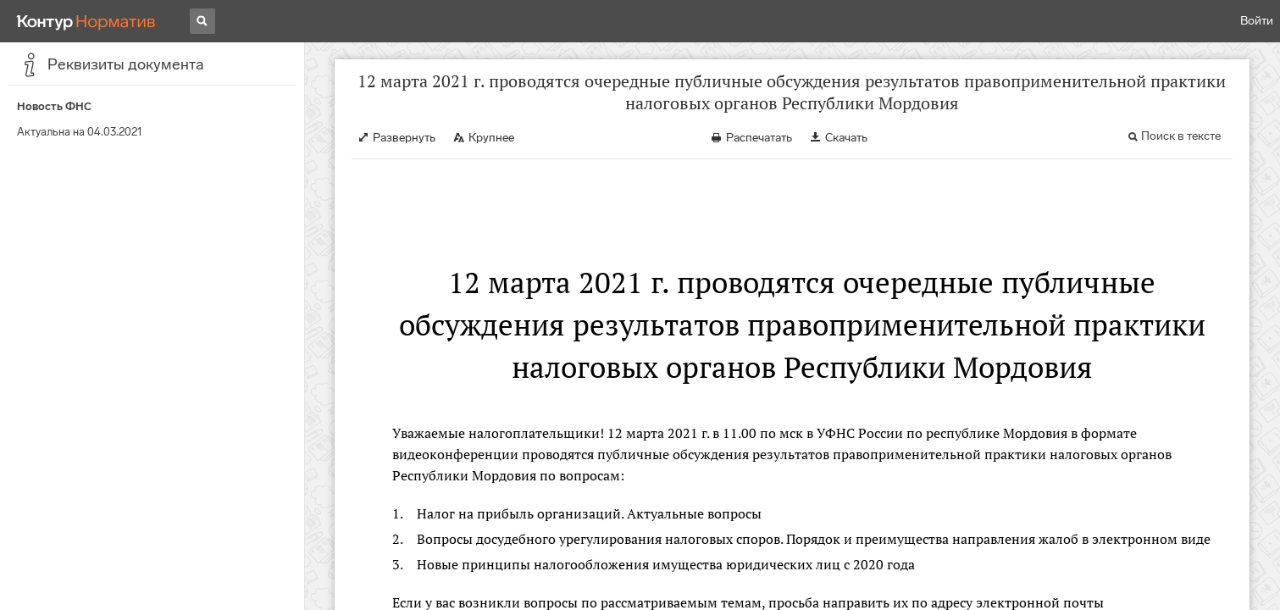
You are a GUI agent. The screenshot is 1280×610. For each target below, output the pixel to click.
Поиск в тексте (1181, 136)
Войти (1256, 21)
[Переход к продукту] (86, 21)
